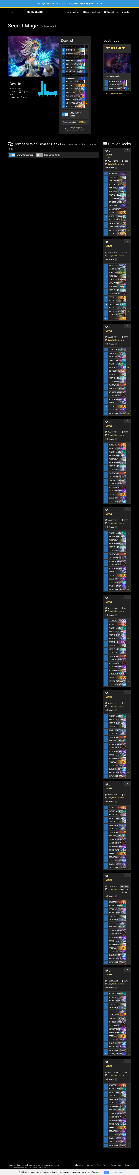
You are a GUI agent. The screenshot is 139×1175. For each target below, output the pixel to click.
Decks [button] (126, 12)
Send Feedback (91, 12)
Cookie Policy (116, 1165)
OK (106, 1172)
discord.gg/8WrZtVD (89, 3)
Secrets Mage (115, 48)
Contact (90, 1165)
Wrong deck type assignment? (117, 93)
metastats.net (53, 1165)
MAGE (109, 154)
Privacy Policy (102, 1165)
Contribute (73, 12)
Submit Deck (111, 12)
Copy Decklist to (75, 122)
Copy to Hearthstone (116, 164)
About (127, 1165)
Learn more (118, 1172)
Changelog (79, 1165)
